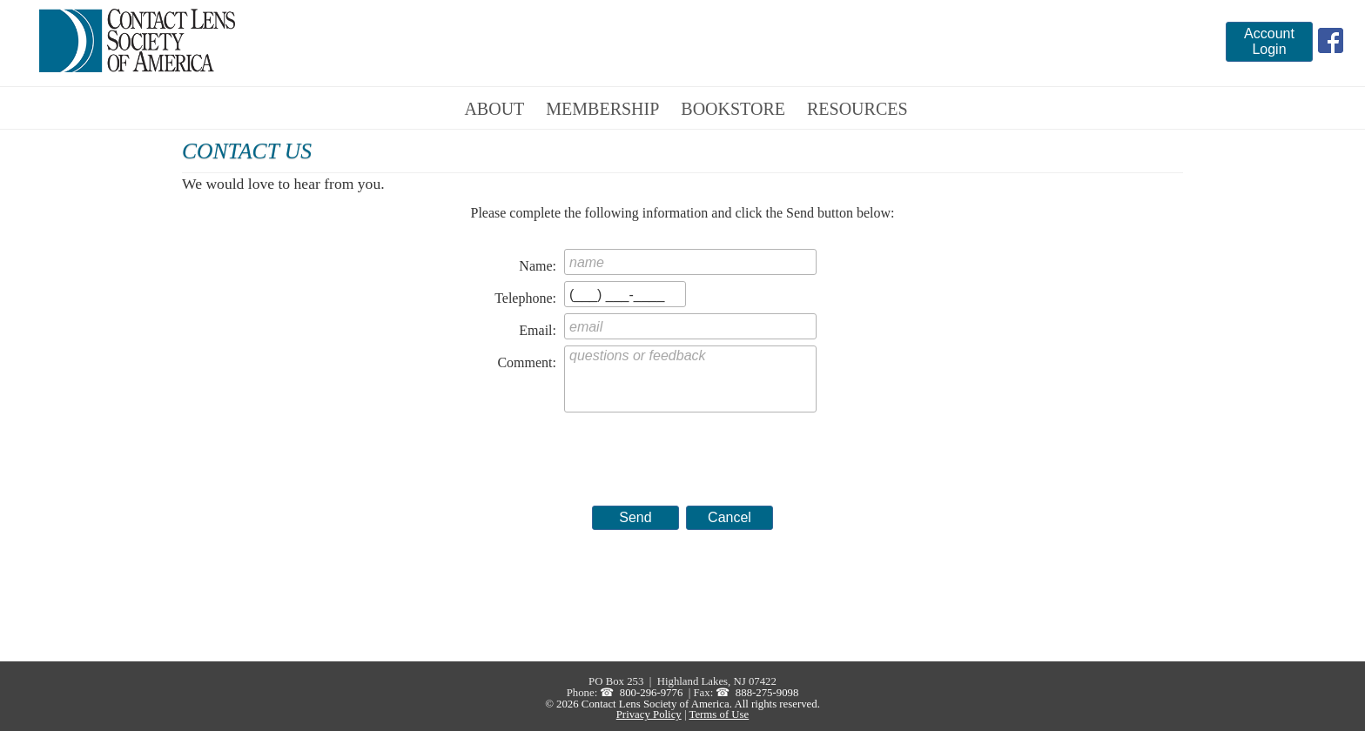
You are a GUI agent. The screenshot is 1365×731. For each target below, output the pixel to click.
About (494, 108)
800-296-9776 (651, 693)
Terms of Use (719, 714)
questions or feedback (690, 378)
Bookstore (733, 108)
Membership (602, 108)
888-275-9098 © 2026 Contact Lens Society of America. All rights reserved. (682, 698)
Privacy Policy (649, 714)
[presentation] (696, 451)
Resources (857, 108)
